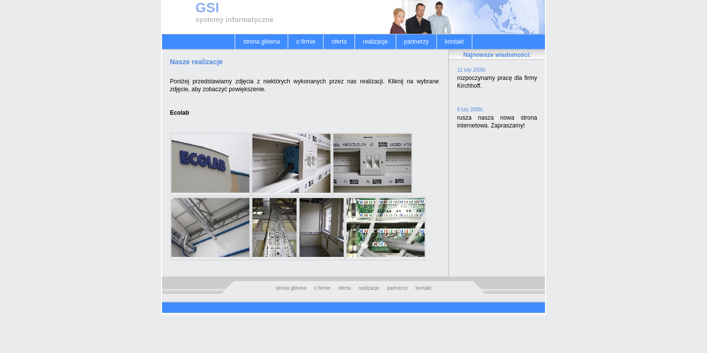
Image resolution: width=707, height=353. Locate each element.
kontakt (454, 41)
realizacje (375, 41)
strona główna (261, 41)
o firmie (305, 41)
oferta (339, 41)
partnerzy (416, 41)
